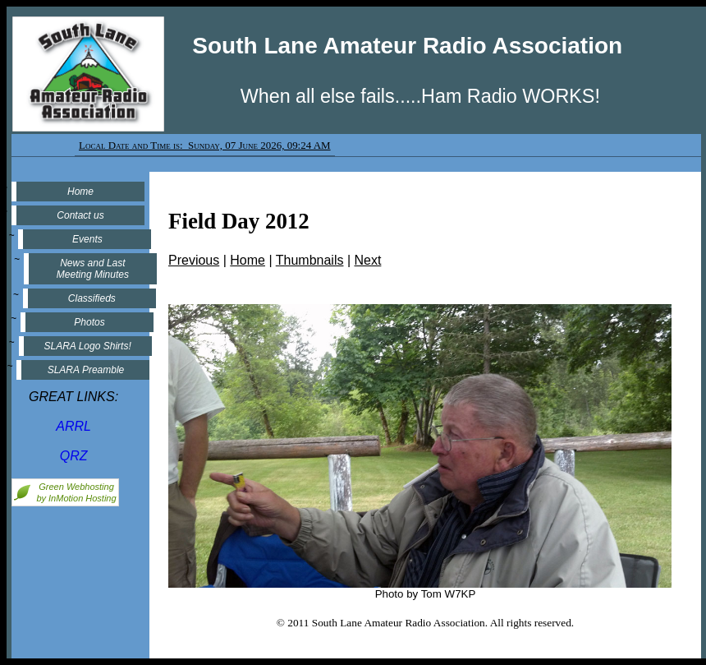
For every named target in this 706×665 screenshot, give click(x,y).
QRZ (74, 456)
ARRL (73, 426)
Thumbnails (310, 260)
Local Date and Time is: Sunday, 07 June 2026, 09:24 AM (205, 145)
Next (368, 260)
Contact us (80, 215)
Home (80, 191)
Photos (86, 322)
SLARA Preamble (82, 370)
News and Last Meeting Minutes (92, 268)
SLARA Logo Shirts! (84, 346)
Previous (193, 260)
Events (91, 239)
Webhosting (90, 487)
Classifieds (89, 298)
